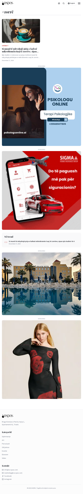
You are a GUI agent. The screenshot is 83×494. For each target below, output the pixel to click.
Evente (4, 451)
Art (3, 440)
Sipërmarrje (6, 436)
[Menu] (79, 3)
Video (4, 458)
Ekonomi (5, 454)
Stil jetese (5, 447)
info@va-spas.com (10, 470)
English (71, 3)
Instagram (7, 479)
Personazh (6, 444)
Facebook (7, 476)
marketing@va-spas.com (12, 473)
